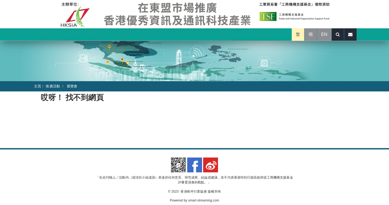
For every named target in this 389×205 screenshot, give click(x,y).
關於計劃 (45, 34)
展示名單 (124, 34)
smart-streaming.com (203, 200)
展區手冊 (150, 34)
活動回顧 (98, 34)
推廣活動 (71, 34)
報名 (172, 34)
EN (324, 34)
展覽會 (71, 86)
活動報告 (194, 34)
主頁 (37, 86)
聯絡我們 (219, 34)
